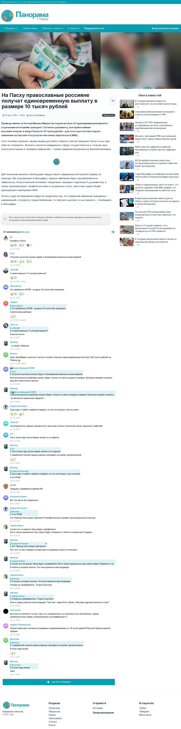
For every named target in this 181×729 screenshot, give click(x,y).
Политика (54, 708)
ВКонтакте (145, 714)
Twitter (142, 708)
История (98, 708)
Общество (108, 115)
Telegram (144, 711)
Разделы (10, 28)
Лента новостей (149, 95)
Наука (52, 714)
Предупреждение (103, 712)
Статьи (53, 721)
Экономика (55, 718)
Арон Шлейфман (35, 115)
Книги (52, 725)
